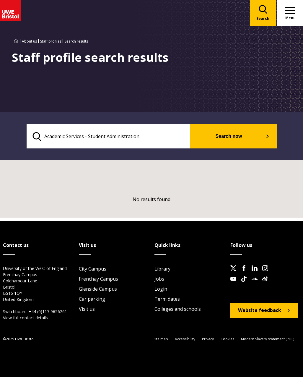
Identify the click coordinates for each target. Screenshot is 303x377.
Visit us (87, 309)
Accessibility (185, 339)
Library (162, 269)
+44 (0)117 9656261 (48, 312)
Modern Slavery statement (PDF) (267, 339)
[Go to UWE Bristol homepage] (16, 41)
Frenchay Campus (98, 279)
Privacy (208, 339)
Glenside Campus (98, 289)
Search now (234, 136)
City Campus (92, 269)
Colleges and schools (177, 309)
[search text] (114, 136)
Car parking (92, 299)
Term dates (167, 299)
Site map (161, 339)
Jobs (159, 279)
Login (160, 289)
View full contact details (25, 318)
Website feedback (259, 311)
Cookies (227, 339)
